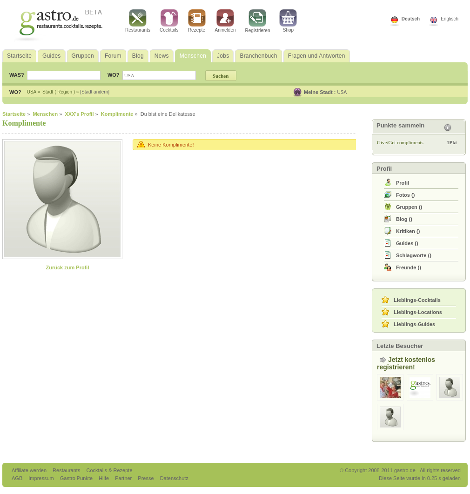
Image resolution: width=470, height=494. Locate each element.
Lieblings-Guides (414, 324)
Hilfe (104, 478)
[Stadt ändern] (94, 91)
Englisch (449, 18)
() (405, 195)
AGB (18, 478)
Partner (124, 478)
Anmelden (225, 21)
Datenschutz (174, 478)
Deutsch (411, 18)
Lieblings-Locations (418, 312)
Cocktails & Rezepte (109, 470)
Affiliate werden (30, 470)
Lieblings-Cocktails (417, 300)
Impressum (41, 478)
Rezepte (197, 21)
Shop (288, 21)
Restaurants (137, 21)
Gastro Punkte (77, 478)
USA (342, 92)
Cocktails (169, 21)
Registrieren (257, 21)
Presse (146, 478)
